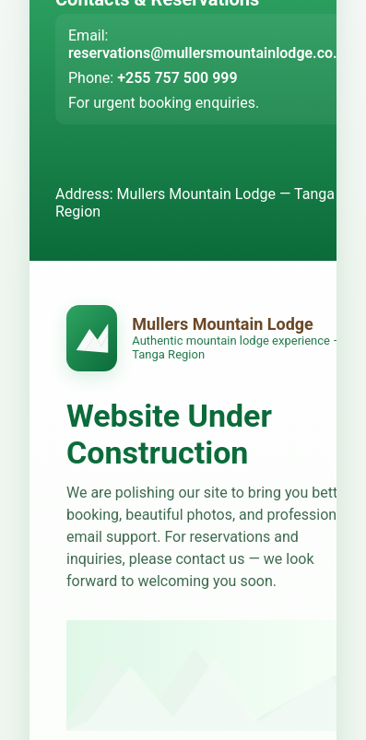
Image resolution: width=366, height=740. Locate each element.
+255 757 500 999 (177, 78)
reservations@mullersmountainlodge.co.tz (208, 53)
